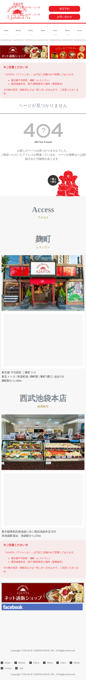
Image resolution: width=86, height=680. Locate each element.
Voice (55, 32)
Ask (21, 668)
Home (6, 32)
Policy (30, 32)
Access (79, 32)
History (18, 32)
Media (67, 32)
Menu (43, 32)
